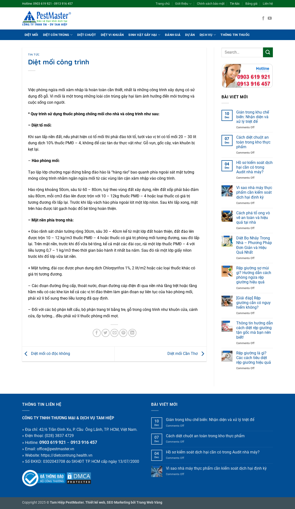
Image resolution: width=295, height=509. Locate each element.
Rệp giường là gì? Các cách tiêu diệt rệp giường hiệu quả (253, 358)
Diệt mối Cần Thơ (186, 353)
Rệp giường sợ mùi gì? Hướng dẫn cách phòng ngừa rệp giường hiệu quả (253, 275)
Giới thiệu (183, 3)
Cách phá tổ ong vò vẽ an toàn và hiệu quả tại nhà (253, 218)
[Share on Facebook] (97, 333)
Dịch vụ (208, 34)
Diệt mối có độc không (46, 353)
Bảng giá (251, 3)
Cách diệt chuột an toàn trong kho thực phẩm (253, 142)
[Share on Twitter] (106, 333)
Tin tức (235, 3)
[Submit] (268, 52)
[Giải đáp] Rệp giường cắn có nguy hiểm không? (253, 303)
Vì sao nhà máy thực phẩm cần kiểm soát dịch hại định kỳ (254, 192)
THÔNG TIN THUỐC (235, 35)
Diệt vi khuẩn (112, 35)
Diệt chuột (86, 35)
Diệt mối (31, 35)
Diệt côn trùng (58, 34)
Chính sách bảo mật (210, 3)
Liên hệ (268, 3)
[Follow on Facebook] (263, 18)
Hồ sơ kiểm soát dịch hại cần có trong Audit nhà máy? (254, 167)
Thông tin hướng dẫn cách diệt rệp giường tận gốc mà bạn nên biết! (254, 330)
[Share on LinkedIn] (132, 333)
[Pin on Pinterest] (123, 333)
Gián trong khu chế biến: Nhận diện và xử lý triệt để (252, 117)
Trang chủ (163, 3)
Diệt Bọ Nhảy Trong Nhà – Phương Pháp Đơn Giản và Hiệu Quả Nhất (254, 245)
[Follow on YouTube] (270, 18)
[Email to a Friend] (114, 333)
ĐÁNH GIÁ (172, 35)
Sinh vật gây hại (144, 34)
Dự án (190, 35)
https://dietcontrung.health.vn (66, 455)
